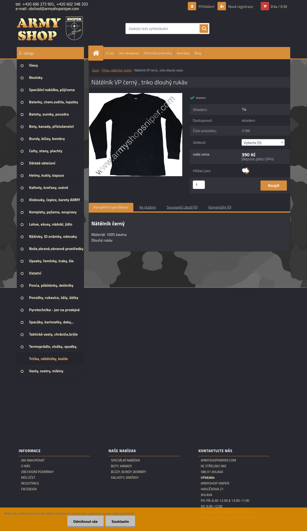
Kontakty (183, 53)
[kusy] (199, 185)
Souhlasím (120, 521)
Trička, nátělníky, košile (116, 70)
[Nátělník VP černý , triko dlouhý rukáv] (135, 95)
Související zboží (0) (182, 207)
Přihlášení (206, 6)
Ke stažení (147, 207)
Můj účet (28, 477)
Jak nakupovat (129, 53)
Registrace (30, 483)
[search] (204, 28)
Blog (198, 53)
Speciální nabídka (125, 460)
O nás (110, 53)
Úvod (95, 70)
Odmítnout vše (85, 521)
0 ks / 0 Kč (279, 6)
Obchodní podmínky (158, 53)
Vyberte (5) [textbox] (252, 143)
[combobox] (263, 142)
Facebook (29, 489)
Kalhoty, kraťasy (125, 477)
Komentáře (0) (219, 207)
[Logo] (50, 29)
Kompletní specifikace (111, 207)
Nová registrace (240, 6)
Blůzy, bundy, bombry (128, 471)
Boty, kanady (121, 466)
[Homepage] (97, 53)
